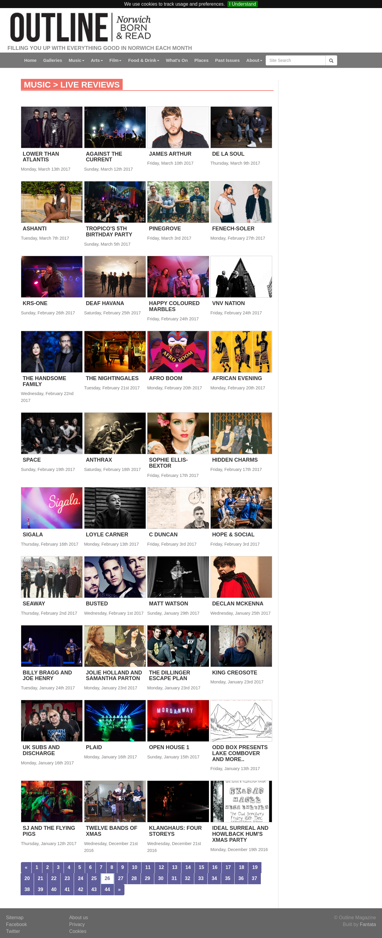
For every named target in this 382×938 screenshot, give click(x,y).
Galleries (52, 60)
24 (80, 878)
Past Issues (227, 60)
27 (121, 878)
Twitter (13, 931)
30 (161, 878)
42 (80, 889)
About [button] (254, 60)
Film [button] (116, 60)
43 (94, 889)
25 (94, 878)
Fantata (368, 924)
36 (241, 878)
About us (78, 917)
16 (215, 867)
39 (40, 889)
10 (134, 867)
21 (40, 878)
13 (174, 867)
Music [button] (76, 60)
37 (254, 878)
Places (201, 60)
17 (228, 867)
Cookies (78, 931)
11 (148, 867)
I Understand (242, 4)
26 (107, 878)
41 (67, 889)
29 (147, 878)
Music (37, 84)
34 (214, 878)
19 (255, 867)
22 (54, 878)
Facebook (16, 924)
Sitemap (15, 917)
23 (67, 878)
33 (201, 878)
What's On (177, 60)
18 (241, 867)
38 (27, 889)
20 (27, 878)
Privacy (77, 924)
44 (107, 889)
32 (187, 878)
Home (30, 60)
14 (188, 867)
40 (54, 889)
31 (174, 878)
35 (227, 878)
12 (161, 867)
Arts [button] (97, 60)
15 (201, 867)
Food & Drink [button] (143, 60)
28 (134, 878)
